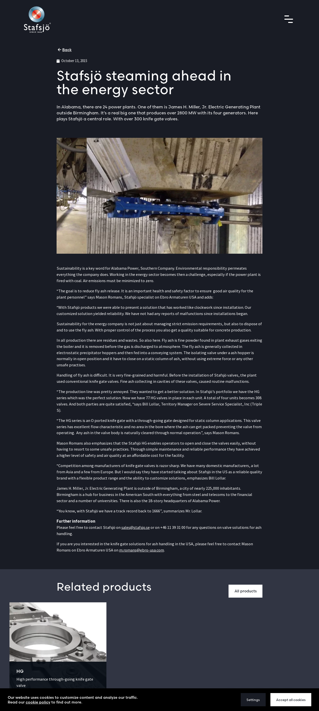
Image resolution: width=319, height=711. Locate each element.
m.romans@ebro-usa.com (141, 550)
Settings (253, 700)
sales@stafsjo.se (135, 527)
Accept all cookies (291, 700)
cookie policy (38, 702)
